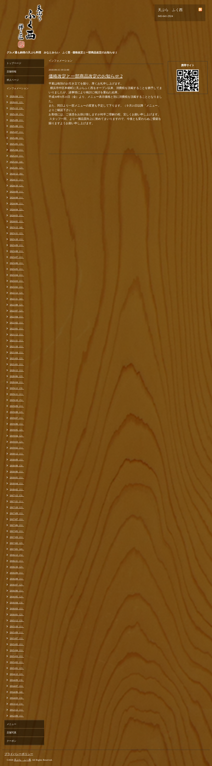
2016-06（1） (17, 590)
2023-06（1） (17, 263)
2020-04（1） (17, 382)
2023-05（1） (17, 269)
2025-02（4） (17, 161)
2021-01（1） (17, 364)
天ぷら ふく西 (22, 759)
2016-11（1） (17, 560)
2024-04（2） (17, 209)
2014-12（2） (17, 674)
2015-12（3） (17, 620)
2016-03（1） (17, 608)
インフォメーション (17, 88)
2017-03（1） (17, 537)
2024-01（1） (17, 221)
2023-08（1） (17, 251)
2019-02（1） (17, 447)
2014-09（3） (17, 680)
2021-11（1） (17, 340)
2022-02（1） (17, 322)
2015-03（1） (17, 656)
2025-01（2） (17, 167)
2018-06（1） (17, 471)
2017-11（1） (17, 501)
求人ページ (13, 80)
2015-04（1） (17, 650)
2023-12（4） (17, 227)
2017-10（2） (17, 507)
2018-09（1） (17, 459)
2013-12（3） (17, 703)
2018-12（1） (17, 453)
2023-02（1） (17, 286)
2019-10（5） (17, 400)
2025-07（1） (17, 132)
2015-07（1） (17, 638)
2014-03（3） (17, 698)
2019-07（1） (17, 418)
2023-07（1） (17, 257)
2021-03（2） (17, 358)
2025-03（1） (17, 155)
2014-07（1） (17, 686)
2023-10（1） (17, 239)
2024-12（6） (17, 173)
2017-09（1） (17, 513)
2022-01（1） (17, 328)
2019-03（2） (17, 441)
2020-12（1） (17, 370)
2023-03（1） (17, 281)
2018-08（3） (17, 465)
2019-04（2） (17, 435)
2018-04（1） (17, 483)
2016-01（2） (17, 614)
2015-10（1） (17, 626)
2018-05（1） (17, 477)
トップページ (14, 63)
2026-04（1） (17, 96)
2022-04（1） (17, 316)
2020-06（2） (17, 376)
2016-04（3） (17, 602)
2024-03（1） (17, 215)
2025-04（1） (17, 149)
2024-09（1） (17, 191)
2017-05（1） (17, 531)
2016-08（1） (17, 578)
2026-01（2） (17, 102)
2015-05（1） (17, 644)
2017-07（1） (17, 519)
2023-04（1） (17, 275)
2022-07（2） (17, 310)
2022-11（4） (17, 298)
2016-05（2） (17, 596)
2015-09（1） (17, 632)
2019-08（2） (17, 412)
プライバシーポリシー (18, 754)
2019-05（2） (17, 429)
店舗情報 (11, 71)
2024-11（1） (17, 179)
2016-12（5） (17, 555)
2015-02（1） (17, 662)
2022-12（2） (17, 292)
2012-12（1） (17, 709)
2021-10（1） (17, 346)
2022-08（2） (17, 304)
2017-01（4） (17, 549)
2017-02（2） (17, 543)
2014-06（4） (17, 692)
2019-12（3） (17, 388)
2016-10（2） (17, 566)
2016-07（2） (17, 584)
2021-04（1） (17, 352)
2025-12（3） (17, 108)
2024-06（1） (17, 203)
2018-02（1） (17, 489)
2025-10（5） (17, 114)
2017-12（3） (17, 495)
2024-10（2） (17, 185)
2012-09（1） (17, 715)
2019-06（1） (17, 423)
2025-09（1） (17, 120)
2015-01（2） (17, 668)
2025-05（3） (17, 144)
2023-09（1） (17, 245)
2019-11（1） (17, 394)
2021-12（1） (17, 334)
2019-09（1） (17, 406)
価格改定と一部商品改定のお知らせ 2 (86, 76)
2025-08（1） (17, 126)
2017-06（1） (17, 525)
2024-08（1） (17, 197)
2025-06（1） (17, 138)
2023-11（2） (17, 233)
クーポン (11, 741)
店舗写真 (11, 732)
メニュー (11, 724)
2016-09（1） (17, 572)
